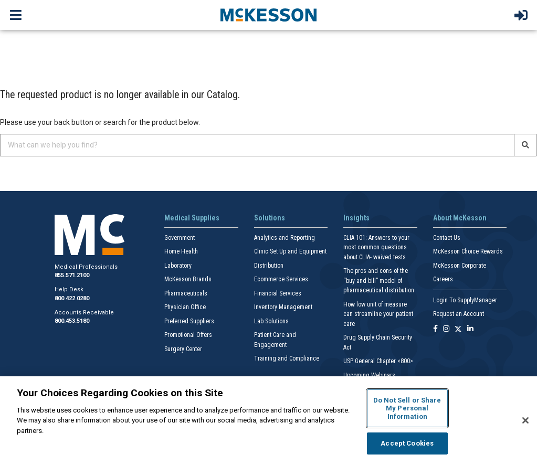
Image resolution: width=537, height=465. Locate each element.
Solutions (269, 218)
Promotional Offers (188, 335)
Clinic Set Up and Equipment (290, 251)
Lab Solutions (271, 321)
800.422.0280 (72, 298)
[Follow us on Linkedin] (470, 329)
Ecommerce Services (281, 279)
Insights (356, 218)
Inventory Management (283, 307)
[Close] (525, 420)
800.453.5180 (72, 321)
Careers (443, 279)
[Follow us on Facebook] (435, 329)
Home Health (181, 251)
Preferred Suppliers (189, 321)
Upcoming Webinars (369, 375)
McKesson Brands (188, 279)
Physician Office (185, 307)
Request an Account (458, 314)
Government (179, 237)
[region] (268, 420)
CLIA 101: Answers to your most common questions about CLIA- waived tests (376, 247)
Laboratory (178, 265)
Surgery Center (183, 349)
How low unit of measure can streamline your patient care (378, 314)
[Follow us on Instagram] (446, 329)
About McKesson (460, 218)
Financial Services (277, 293)
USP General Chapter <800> (378, 361)
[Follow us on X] (458, 329)
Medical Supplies (191, 218)
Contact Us (446, 237)
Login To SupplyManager (465, 300)
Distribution (268, 265)
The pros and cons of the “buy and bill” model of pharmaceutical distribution (378, 280)
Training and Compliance (286, 358)
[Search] (525, 145)
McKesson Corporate (459, 265)
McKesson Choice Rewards (468, 251)
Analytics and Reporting (284, 237)
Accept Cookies (407, 443)
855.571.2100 (72, 275)
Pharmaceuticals (185, 293)
